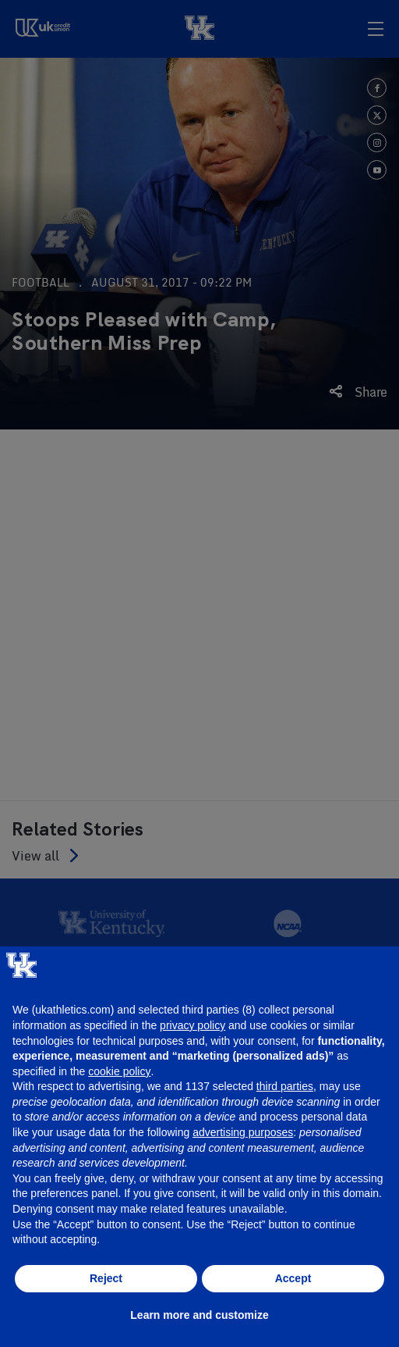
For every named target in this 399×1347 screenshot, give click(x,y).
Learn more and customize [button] (199, 1315)
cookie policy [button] (119, 1071)
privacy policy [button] (192, 1025)
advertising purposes (242, 1132)
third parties (284, 1086)
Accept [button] (293, 1278)
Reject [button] (106, 1278)
